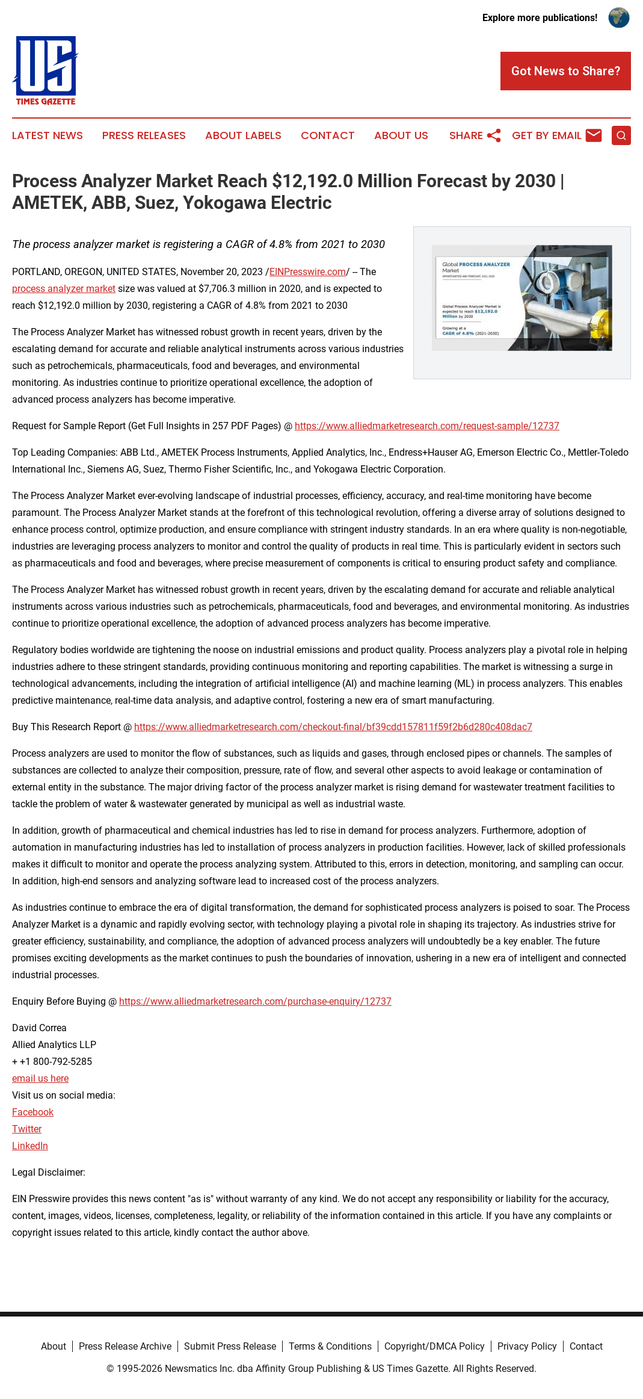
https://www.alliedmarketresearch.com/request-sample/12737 (427, 426)
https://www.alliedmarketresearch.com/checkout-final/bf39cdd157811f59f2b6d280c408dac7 (333, 727)
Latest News (47, 135)
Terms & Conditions (330, 1346)
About (53, 1346)
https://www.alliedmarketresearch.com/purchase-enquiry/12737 (255, 1001)
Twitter (27, 1129)
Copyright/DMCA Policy (434, 1346)
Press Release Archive (125, 1346)
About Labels (243, 135)
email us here (40, 1078)
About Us (401, 135)
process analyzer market (63, 288)
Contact (328, 135)
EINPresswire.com (307, 272)
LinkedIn (30, 1146)
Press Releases (144, 135)
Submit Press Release (230, 1346)
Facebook (33, 1112)
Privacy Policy (527, 1346)
